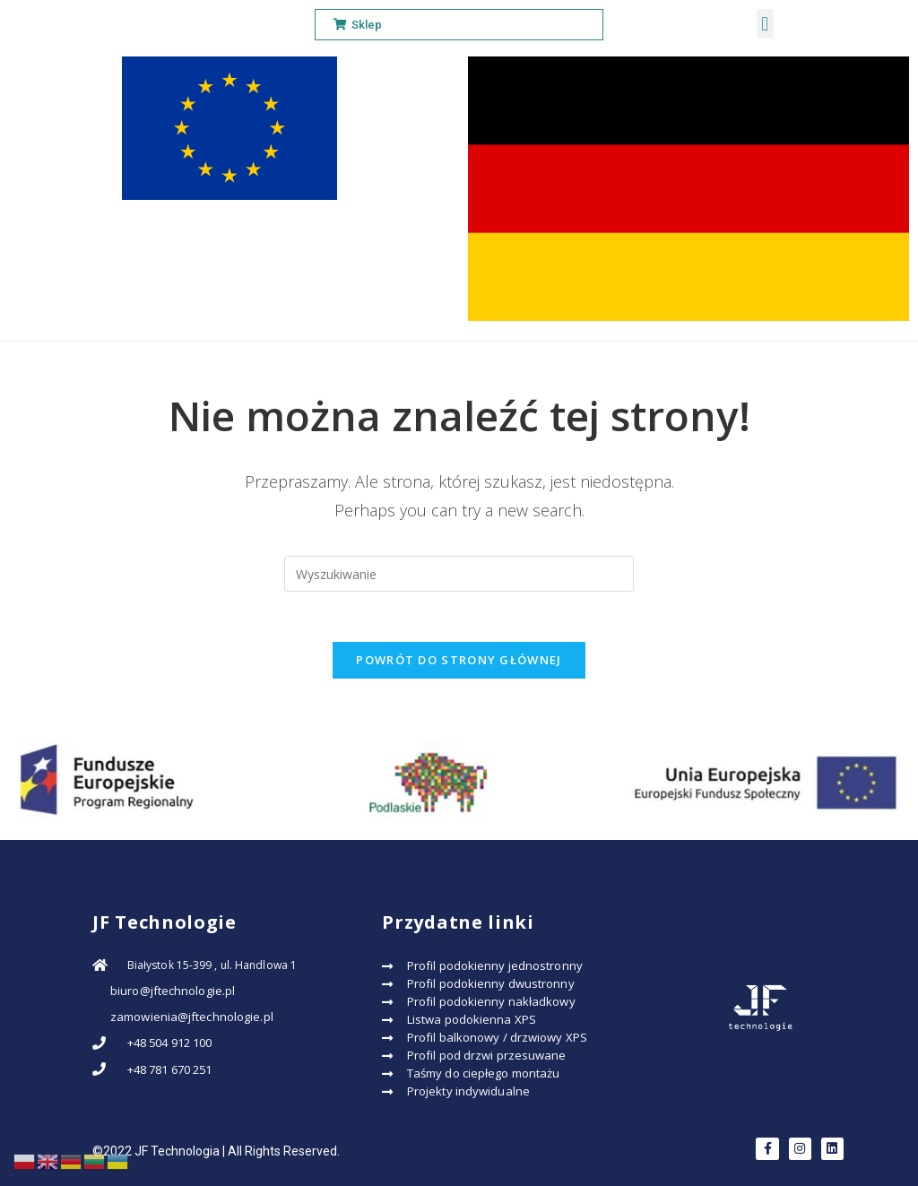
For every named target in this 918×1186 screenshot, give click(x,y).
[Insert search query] (459, 574)
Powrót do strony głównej (458, 663)
